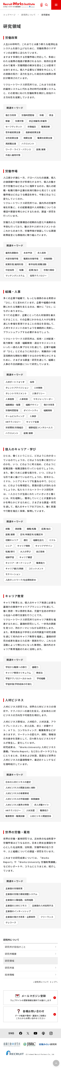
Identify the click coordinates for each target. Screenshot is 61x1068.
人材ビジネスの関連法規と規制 (20, 787)
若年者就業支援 (13, 132)
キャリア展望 (25, 557)
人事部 (33, 416)
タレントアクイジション (17, 387)
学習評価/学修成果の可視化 (19, 684)
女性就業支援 (12, 137)
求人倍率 (41, 252)
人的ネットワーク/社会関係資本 (21, 579)
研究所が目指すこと (15, 946)
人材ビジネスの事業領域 (17, 793)
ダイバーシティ (31, 410)
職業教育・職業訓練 (15, 816)
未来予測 (28, 252)
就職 (8, 528)
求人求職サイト (41, 804)
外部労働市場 (12, 258)
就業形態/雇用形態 (14, 264)
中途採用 (10, 269)
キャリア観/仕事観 (14, 568)
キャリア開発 (23, 545)
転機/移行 (10, 551)
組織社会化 (38, 540)
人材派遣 (30, 810)
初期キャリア (12, 540)
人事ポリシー (38, 393)
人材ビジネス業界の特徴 (17, 804)
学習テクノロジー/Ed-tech (18, 678)
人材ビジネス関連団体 (40, 816)
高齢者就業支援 (33, 132)
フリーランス (47, 916)
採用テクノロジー (38, 275)
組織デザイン (32, 404)
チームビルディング (15, 416)
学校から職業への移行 (16, 667)
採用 (32, 381)
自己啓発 (40, 551)
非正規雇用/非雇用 (38, 120)
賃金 (51, 115)
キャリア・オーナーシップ (18, 562)
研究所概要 (10, 953)
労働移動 (48, 258)
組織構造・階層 (13, 404)
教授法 (39, 672)
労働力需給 (49, 269)
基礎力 (35, 667)
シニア (9, 545)
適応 (26, 540)
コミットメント (36, 568)
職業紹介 (44, 810)
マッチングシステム (15, 275)
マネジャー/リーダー (43, 399)
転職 (21, 269)
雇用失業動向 (12, 252)
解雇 (8, 120)
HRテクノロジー (13, 421)
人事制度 (23, 399)
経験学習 (10, 557)
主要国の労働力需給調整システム (21, 894)
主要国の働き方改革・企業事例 (20, 916)
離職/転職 (31, 528)
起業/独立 (33, 269)
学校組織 (41, 678)
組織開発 (48, 410)
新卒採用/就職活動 (37, 264)
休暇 (42, 115)
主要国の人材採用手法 (42, 905)
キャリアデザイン (43, 545)
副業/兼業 (41, 149)
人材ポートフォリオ (15, 381)
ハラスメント (27, 143)
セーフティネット (14, 126)
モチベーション (13, 574)
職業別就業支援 (44, 137)
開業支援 (28, 137)
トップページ (9, 14)
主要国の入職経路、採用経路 (19, 899)
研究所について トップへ (46, 982)
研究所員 (9, 967)
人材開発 (38, 387)
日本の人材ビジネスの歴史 (18, 781)
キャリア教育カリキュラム (18, 672)
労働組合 (31, 126)
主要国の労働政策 (14, 888)
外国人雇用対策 (13, 155)
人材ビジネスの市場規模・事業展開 (22, 798)
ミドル (52, 540)
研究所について (28, 14)
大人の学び (25, 551)
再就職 (18, 528)
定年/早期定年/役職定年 (31, 534)
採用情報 (9, 974)
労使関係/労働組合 (14, 427)
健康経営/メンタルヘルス (41, 427)
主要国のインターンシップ (18, 911)
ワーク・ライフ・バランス (18, 149)
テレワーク (11, 922)
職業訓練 (45, 126)
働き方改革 (11, 115)
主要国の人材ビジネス (16, 905)
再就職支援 (11, 143)
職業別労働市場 (31, 258)
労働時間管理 (27, 115)
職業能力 (40, 562)
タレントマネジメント (16, 393)
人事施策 (10, 399)
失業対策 (19, 120)
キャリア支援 (32, 421)
